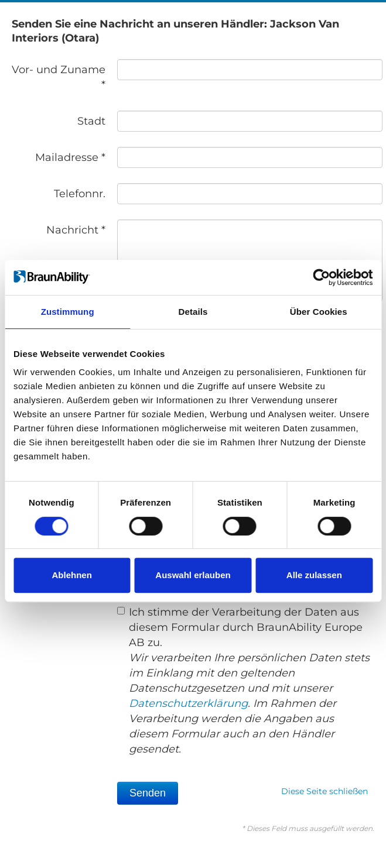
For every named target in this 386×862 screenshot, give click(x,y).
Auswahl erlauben (192, 575)
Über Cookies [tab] (318, 312)
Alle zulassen (314, 575)
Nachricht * (75, 230)
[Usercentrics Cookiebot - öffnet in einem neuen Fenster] (321, 277)
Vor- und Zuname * (58, 77)
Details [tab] (193, 312)
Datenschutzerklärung (188, 703)
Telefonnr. (79, 193)
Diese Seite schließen (324, 791)
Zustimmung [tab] (67, 312)
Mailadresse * (70, 157)
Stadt (91, 121)
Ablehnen (72, 575)
